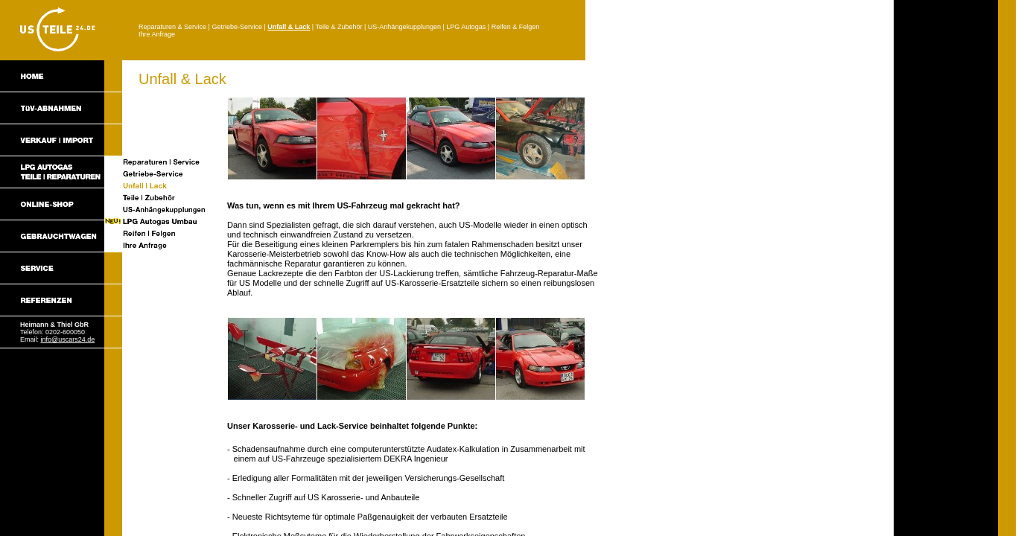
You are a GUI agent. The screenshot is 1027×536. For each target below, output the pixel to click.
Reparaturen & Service (172, 27)
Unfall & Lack (288, 27)
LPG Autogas (466, 27)
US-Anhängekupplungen (404, 27)
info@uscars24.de (68, 339)
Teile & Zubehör (338, 27)
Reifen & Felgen (516, 27)
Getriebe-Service (237, 27)
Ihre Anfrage (157, 34)
